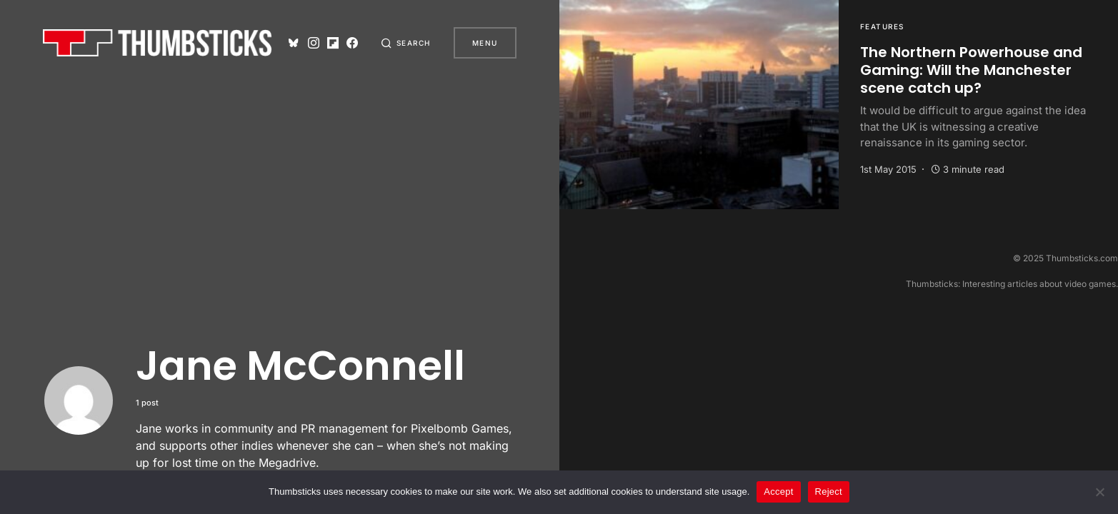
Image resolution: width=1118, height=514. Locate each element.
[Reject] (1100, 492)
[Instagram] (313, 43)
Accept (778, 491)
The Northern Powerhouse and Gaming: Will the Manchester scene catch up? (971, 70)
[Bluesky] (293, 43)
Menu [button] (485, 43)
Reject (828, 491)
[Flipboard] (333, 43)
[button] (406, 43)
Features (882, 26)
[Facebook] (352, 43)
